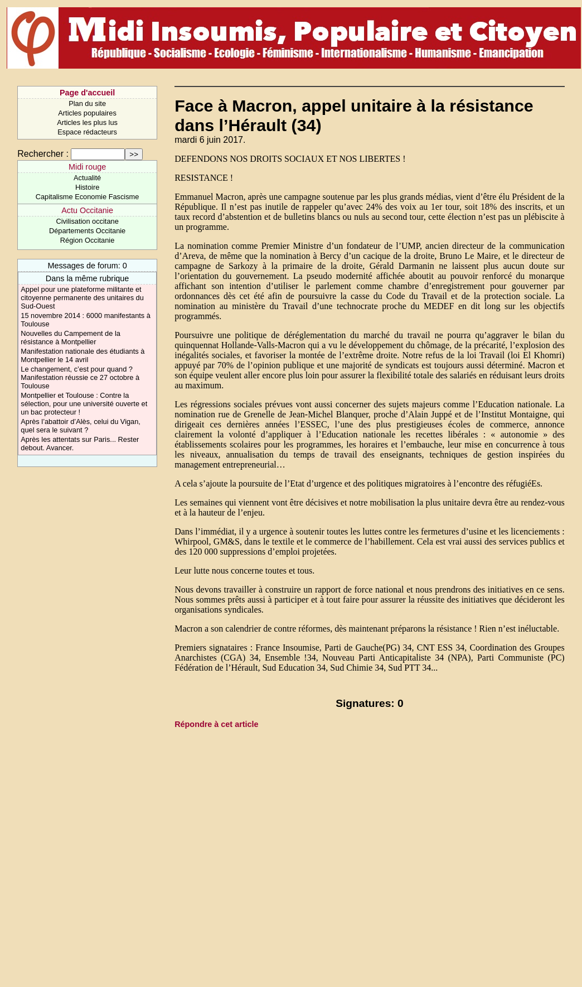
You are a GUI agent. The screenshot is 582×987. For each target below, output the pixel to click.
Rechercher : (43, 153)
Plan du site (87, 103)
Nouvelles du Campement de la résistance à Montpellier (70, 337)
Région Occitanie (87, 240)
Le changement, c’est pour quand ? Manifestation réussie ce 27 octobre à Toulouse (80, 377)
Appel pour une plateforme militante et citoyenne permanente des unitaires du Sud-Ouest (82, 297)
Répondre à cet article (216, 724)
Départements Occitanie (87, 231)
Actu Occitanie (87, 210)
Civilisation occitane (87, 221)
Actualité (87, 178)
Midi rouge (87, 166)
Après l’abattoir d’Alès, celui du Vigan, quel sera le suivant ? (80, 425)
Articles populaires (87, 113)
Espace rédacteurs (87, 132)
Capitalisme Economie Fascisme (87, 196)
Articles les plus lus (87, 122)
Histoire (87, 187)
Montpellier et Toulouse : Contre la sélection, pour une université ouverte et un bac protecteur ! (84, 403)
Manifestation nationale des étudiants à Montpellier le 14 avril (82, 355)
